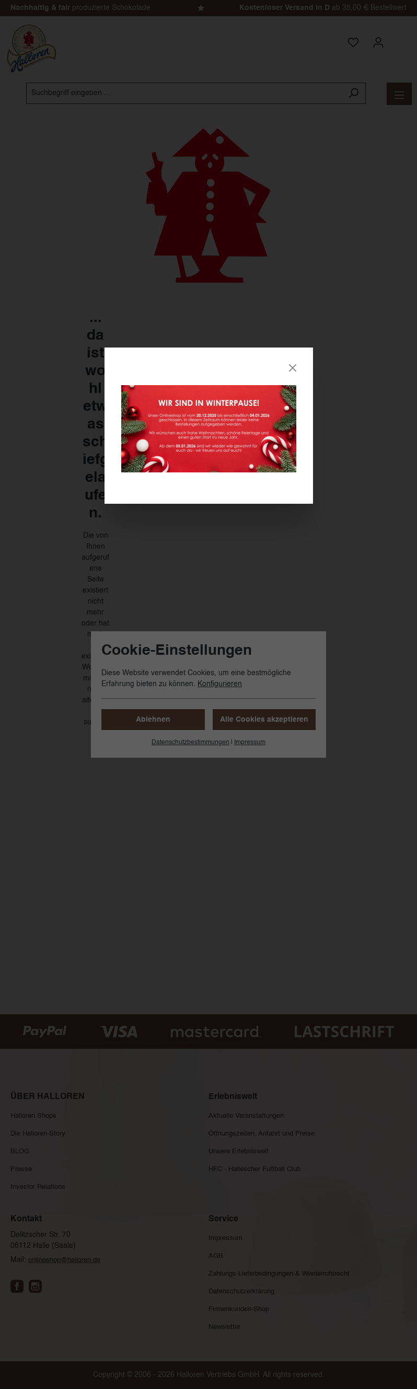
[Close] (292, 368)
